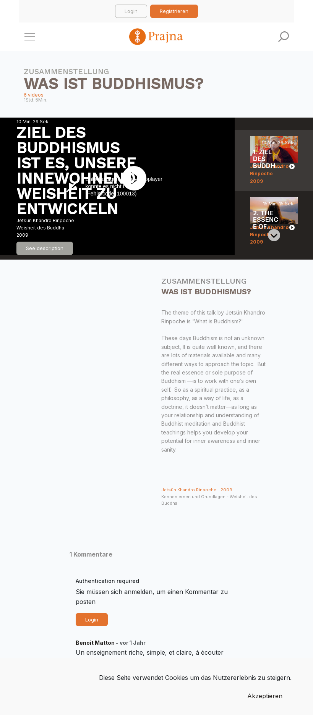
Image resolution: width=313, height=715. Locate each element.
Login (131, 11)
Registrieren (174, 11)
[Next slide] (274, 235)
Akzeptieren (264, 696)
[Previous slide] (274, 142)
